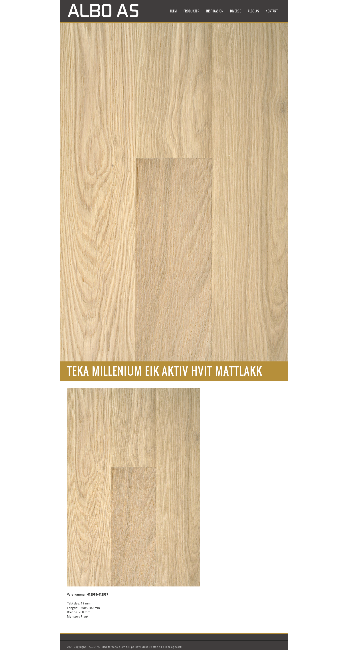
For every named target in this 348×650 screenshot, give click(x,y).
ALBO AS (253, 11)
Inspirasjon (214, 11)
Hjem (173, 11)
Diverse (235, 11)
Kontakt (272, 11)
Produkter (192, 11)
